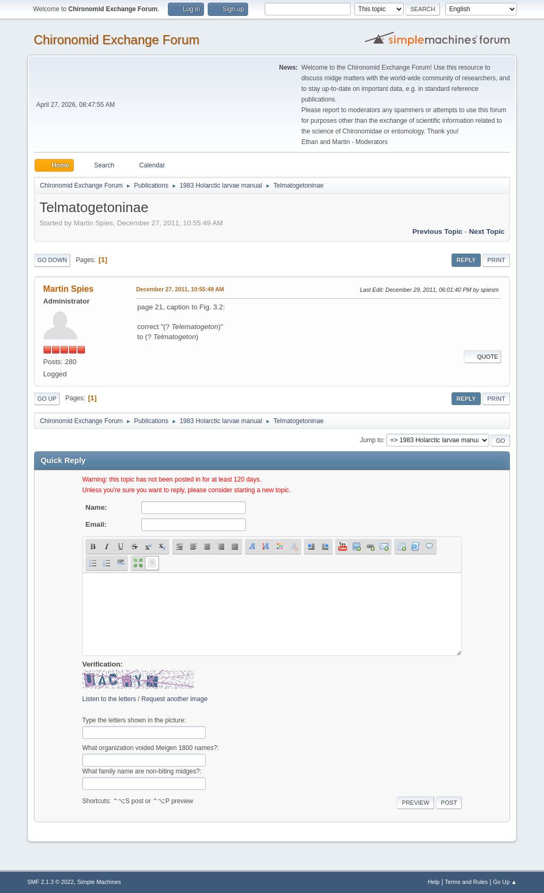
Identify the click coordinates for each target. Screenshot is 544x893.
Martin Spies (68, 288)
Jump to (371, 440)
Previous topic (437, 231)
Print (496, 260)
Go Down (52, 260)
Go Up (46, 398)
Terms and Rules (466, 882)
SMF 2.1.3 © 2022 (50, 882)
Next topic (487, 231)
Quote (482, 356)
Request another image (174, 699)
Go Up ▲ (505, 882)
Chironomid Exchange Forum (116, 39)
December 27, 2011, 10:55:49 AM (180, 289)
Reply (465, 260)
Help (433, 882)
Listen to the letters (109, 699)
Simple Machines (99, 882)
